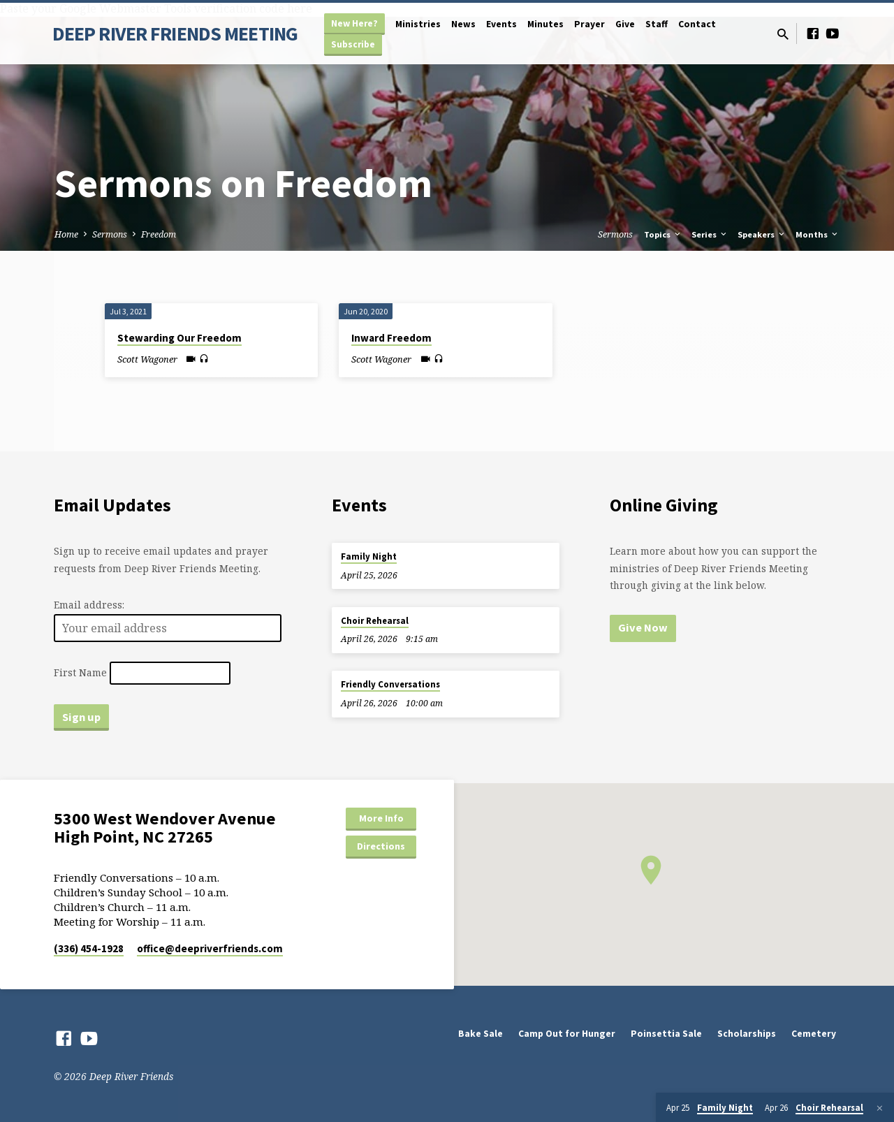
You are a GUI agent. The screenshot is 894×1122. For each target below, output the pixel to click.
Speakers (762, 234)
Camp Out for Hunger (566, 1034)
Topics (663, 234)
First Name (80, 673)
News (463, 24)
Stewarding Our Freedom (179, 337)
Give (625, 24)
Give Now (643, 627)
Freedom (158, 234)
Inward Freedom (391, 337)
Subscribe (353, 44)
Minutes (545, 24)
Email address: (89, 604)
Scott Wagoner (147, 359)
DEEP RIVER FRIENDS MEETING (175, 33)
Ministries (418, 24)
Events (501, 24)
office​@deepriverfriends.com (210, 948)
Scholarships (746, 1034)
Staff (656, 24)
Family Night (369, 556)
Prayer (589, 24)
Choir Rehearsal (375, 621)
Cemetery (813, 1034)
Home (66, 234)
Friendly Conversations (390, 684)
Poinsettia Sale (666, 1034)
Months (818, 234)
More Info (381, 818)
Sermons (109, 234)
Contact (697, 24)
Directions (381, 846)
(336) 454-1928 (89, 948)
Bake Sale (480, 1034)
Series (709, 234)
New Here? (354, 23)
